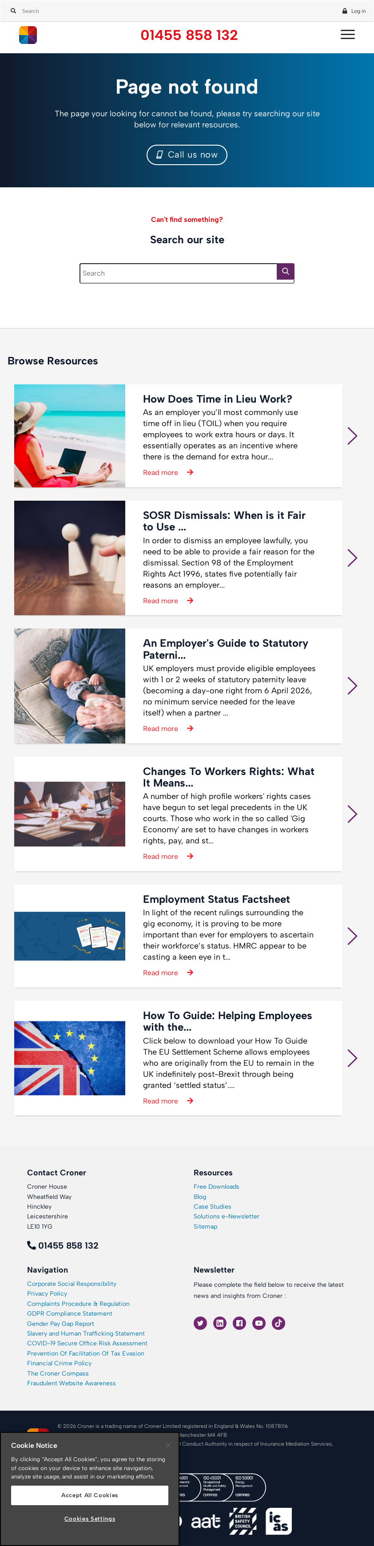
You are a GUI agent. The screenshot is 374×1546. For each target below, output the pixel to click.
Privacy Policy (47, 1293)
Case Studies (212, 1206)
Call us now (187, 154)
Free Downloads (216, 1186)
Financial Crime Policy (59, 1363)
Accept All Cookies (89, 1495)
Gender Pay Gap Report (60, 1324)
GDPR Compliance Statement (69, 1313)
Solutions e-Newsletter (226, 1216)
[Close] (168, 1445)
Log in (358, 11)
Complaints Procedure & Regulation (78, 1304)
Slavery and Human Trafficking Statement (86, 1333)
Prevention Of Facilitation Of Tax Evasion (85, 1353)
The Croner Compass (58, 1373)
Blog (200, 1197)
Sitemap (205, 1226)
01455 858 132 (189, 35)
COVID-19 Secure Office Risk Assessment (87, 1343)
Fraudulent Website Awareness (71, 1383)
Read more (160, 472)
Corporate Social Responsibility (71, 1284)
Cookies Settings (89, 1518)
